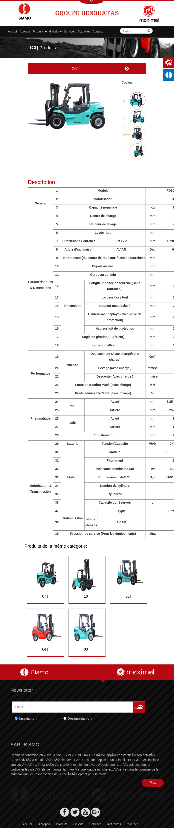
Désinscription (80, 708)
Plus (153, 772)
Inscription (28, 708)
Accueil (12, 31)
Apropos (25, 31)
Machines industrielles (169, 75)
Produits (40, 31)
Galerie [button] (55, 31)
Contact (97, 31)
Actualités (83, 31)
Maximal (169, 62)
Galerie (78, 814)
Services (69, 31)
